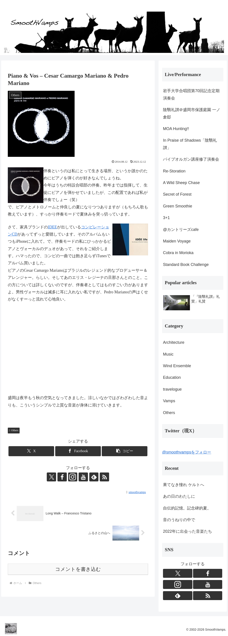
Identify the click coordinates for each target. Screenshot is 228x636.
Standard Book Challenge (186, 264)
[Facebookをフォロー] (62, 476)
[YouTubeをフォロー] (83, 476)
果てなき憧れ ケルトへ (183, 485)
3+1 (166, 217)
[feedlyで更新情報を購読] (93, 476)
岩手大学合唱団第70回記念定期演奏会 (191, 94)
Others (13, 430)
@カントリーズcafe (181, 229)
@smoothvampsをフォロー (186, 452)
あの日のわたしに (179, 496)
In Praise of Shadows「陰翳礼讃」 (190, 144)
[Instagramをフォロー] (72, 476)
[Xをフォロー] (52, 476)
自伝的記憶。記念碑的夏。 (187, 508)
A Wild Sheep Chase (181, 182)
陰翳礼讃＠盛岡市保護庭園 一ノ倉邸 (191, 113)
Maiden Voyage (177, 241)
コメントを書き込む (78, 569)
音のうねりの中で (179, 520)
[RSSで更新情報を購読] (103, 476)
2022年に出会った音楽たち (187, 531)
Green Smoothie (177, 206)
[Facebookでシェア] (78, 451)
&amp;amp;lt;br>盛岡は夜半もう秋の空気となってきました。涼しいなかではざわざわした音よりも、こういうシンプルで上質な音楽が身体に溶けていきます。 (78, 349)
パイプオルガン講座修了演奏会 (191, 159)
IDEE (52, 227)
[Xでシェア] (31, 451)
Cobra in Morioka (178, 253)
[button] (124, 451)
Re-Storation (174, 171)
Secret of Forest (177, 194)
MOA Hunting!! (176, 128)
